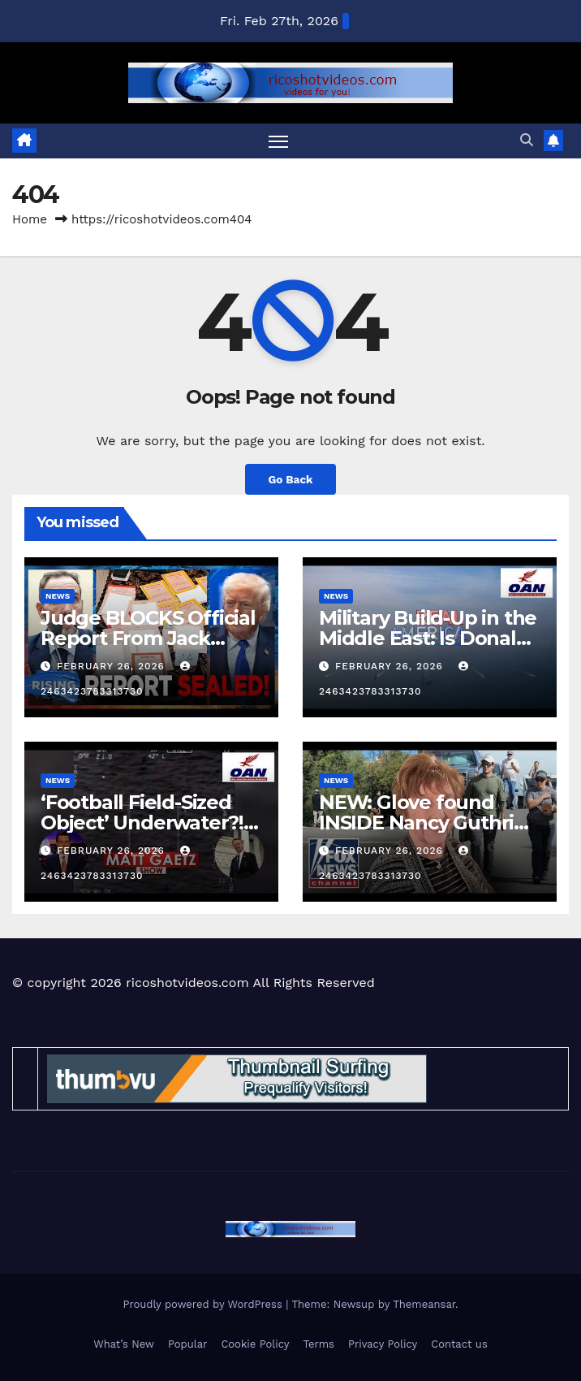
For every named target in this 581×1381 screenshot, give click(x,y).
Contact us (459, 1344)
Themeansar (424, 1304)
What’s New (123, 1344)
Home (29, 219)
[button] (526, 140)
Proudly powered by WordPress (204, 1304)
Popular (187, 1344)
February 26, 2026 (113, 666)
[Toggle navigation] (278, 141)
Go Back (290, 479)
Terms (318, 1344)
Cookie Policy (255, 1344)
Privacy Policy (382, 1344)
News (57, 595)
